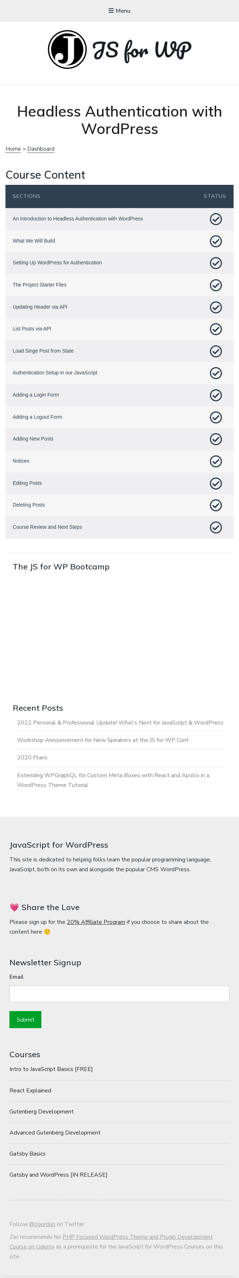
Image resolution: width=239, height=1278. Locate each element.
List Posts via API (32, 330)
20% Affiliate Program (96, 924)
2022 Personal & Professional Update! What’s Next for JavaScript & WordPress (120, 725)
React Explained (30, 1093)
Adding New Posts (33, 440)
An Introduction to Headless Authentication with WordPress (79, 219)
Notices (21, 463)
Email (16, 979)
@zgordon (42, 1227)
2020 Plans (32, 760)
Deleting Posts (29, 507)
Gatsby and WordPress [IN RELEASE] (58, 1177)
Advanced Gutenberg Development (55, 1135)
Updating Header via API (40, 308)
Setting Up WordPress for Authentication (58, 263)
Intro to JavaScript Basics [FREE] (51, 1072)
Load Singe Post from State (44, 352)
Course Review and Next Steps (48, 529)
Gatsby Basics (27, 1156)
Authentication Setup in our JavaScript (56, 374)
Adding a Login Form (36, 396)
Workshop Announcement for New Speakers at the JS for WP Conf (102, 742)
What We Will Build (34, 241)
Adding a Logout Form (38, 418)
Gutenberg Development (41, 1114)
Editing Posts (27, 485)
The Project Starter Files (40, 285)
